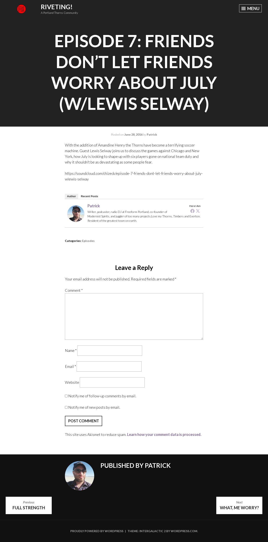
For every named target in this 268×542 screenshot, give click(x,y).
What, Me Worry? (239, 505)
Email (70, 366)
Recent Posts (89, 196)
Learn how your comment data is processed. (164, 434)
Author (71, 196)
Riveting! (57, 6)
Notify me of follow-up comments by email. (102, 396)
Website (72, 382)
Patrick (152, 134)
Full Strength (29, 505)
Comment (74, 290)
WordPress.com (184, 531)
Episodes (88, 240)
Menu (250, 8)
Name (71, 350)
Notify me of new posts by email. (94, 407)
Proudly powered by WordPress (96, 531)
